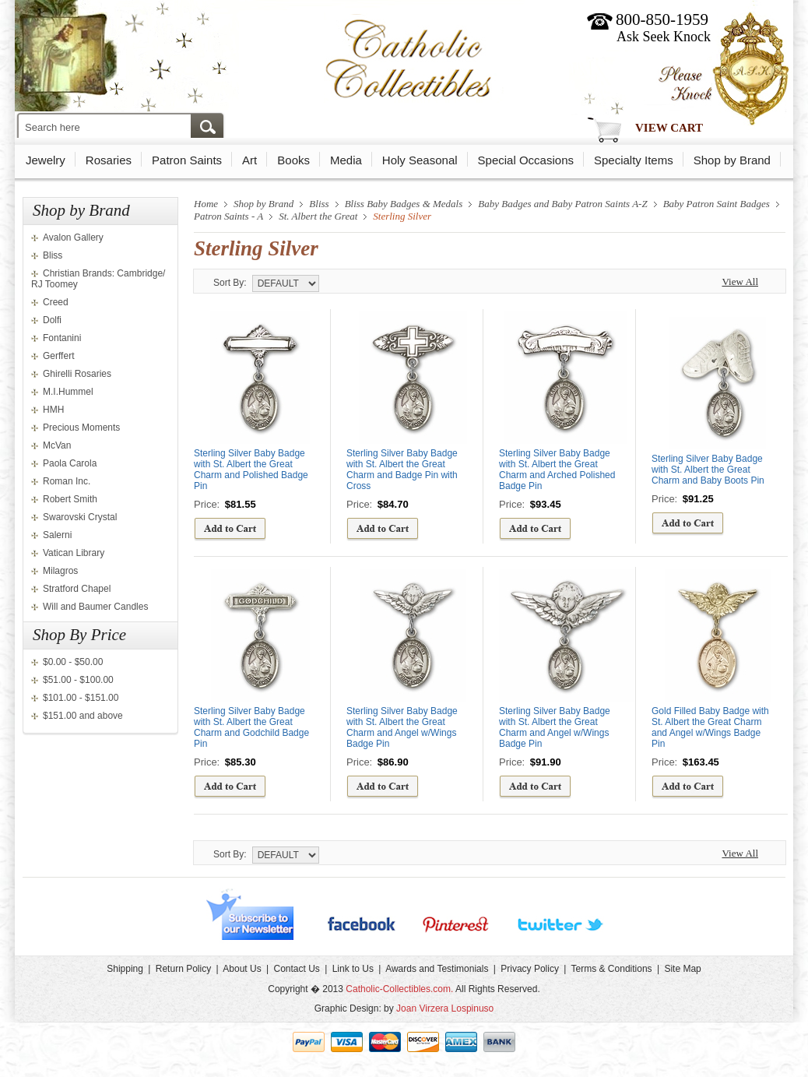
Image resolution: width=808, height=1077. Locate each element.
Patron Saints (187, 160)
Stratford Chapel (77, 588)
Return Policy (183, 968)
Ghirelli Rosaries (77, 373)
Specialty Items (633, 160)
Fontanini (62, 338)
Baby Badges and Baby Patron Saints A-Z (562, 203)
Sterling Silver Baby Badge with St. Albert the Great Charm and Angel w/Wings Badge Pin (402, 727)
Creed (56, 302)
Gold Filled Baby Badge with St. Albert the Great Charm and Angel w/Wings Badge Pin (710, 727)
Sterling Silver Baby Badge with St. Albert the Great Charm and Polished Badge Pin (251, 469)
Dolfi (52, 320)
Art (249, 160)
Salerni (57, 535)
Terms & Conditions (611, 968)
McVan (57, 445)
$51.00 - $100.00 (78, 679)
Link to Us (353, 968)
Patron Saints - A (228, 216)
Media (346, 160)
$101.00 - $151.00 (80, 697)
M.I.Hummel (68, 391)
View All (740, 281)
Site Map (682, 968)
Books (293, 160)
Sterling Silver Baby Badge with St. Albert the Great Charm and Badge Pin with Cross (402, 469)
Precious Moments (81, 427)
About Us (242, 968)
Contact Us (296, 968)
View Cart (669, 127)
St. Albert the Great (318, 216)
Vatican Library (73, 552)
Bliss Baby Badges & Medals (404, 203)
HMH (53, 409)
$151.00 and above (83, 715)
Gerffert (58, 355)
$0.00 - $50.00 (73, 661)
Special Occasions (526, 160)
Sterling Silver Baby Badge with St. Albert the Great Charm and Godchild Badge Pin (251, 727)
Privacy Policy (530, 968)
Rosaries (109, 160)
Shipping (125, 968)
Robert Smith (70, 499)
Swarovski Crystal (80, 517)
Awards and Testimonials (436, 968)
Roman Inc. (66, 481)
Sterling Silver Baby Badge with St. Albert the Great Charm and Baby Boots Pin (708, 469)
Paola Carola (70, 463)
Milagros (60, 570)
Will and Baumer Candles (95, 606)
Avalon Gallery (73, 237)
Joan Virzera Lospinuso (445, 1008)
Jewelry (45, 160)
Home (206, 203)
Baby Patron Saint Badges (716, 203)
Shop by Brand (732, 160)
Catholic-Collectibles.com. (399, 989)
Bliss (52, 255)
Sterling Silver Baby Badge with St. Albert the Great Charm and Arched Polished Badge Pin (557, 469)
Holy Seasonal (420, 160)
